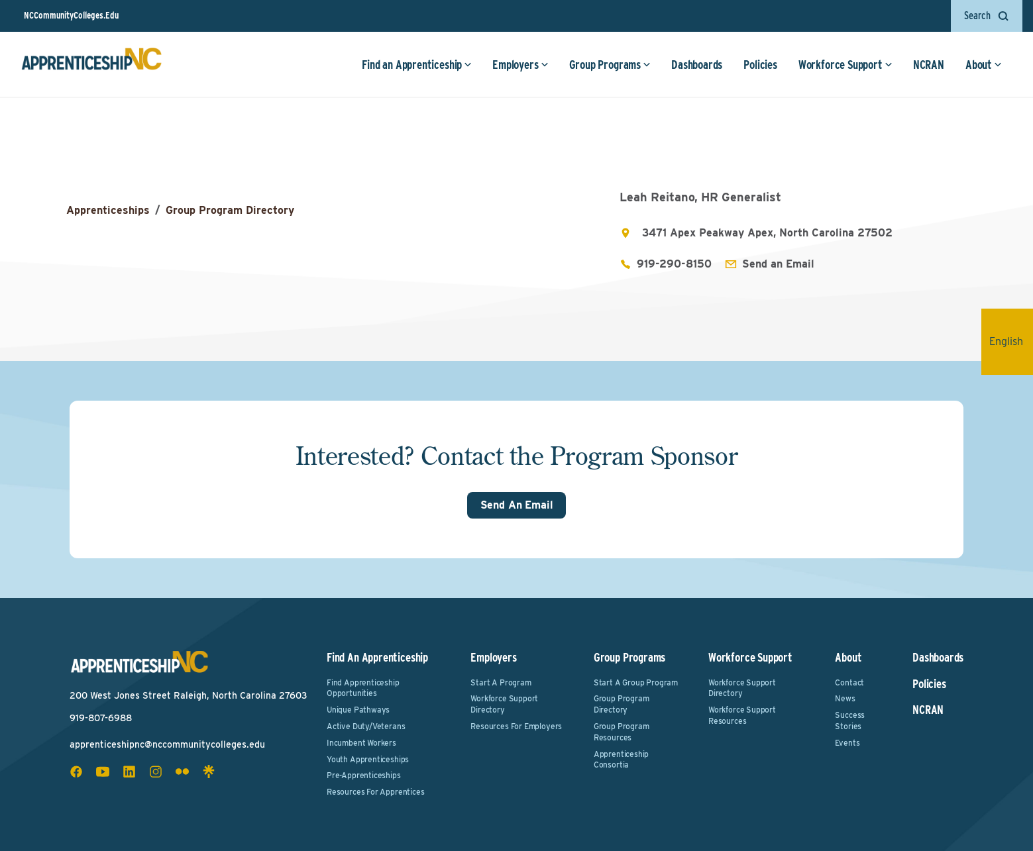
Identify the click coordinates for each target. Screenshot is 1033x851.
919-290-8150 (674, 264)
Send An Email (516, 505)
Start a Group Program (636, 682)
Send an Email (778, 264)
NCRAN (928, 65)
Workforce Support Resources (742, 715)
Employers (520, 65)
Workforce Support (845, 65)
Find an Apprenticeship (417, 65)
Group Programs (610, 65)
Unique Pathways (358, 710)
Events (847, 743)
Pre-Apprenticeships (364, 775)
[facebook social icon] (76, 771)
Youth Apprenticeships (368, 759)
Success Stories (850, 720)
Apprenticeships (108, 210)
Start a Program (500, 682)
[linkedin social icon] (129, 771)
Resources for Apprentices (376, 792)
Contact (849, 682)
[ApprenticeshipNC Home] (91, 64)
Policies (760, 65)
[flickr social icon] (182, 771)
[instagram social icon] (155, 771)
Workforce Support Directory (504, 704)
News (845, 698)
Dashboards (696, 65)
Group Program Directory (230, 210)
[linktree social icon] (208, 771)
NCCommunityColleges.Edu (71, 15)
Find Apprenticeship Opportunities (363, 688)
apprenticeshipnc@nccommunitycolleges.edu (167, 744)
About (983, 65)
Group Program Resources (621, 731)
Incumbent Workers (361, 743)
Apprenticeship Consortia (621, 759)
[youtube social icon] (102, 771)
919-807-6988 (101, 718)
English (1011, 341)
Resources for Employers (516, 726)
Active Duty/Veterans (366, 726)
